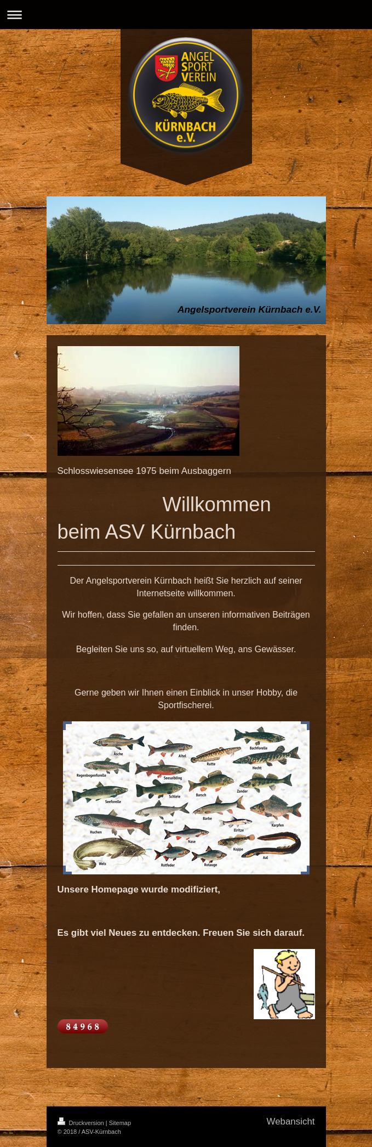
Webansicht (291, 1121)
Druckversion (82, 1123)
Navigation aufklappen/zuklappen (186, 14)
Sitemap (120, 1123)
